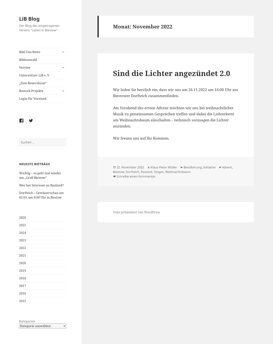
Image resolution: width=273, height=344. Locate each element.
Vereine (25, 67)
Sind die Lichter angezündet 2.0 (171, 73)
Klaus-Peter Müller (164, 167)
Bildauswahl (28, 60)
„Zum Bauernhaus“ (32, 83)
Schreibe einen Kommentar (136, 176)
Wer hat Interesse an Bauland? (41, 185)
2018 (22, 278)
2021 (22, 255)
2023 (22, 240)
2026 (22, 217)
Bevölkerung (193, 167)
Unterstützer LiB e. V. (34, 75)
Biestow (118, 172)
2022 (22, 248)
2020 (22, 263)
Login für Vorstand (32, 99)
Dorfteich (132, 172)
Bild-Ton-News (29, 52)
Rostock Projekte (31, 91)
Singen (159, 172)
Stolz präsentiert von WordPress (136, 212)
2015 (22, 301)
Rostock (146, 172)
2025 (22, 225)
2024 (22, 233)
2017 (22, 286)
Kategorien (27, 321)
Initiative (209, 167)
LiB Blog (29, 18)
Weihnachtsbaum (178, 172)
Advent (227, 167)
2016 (22, 293)
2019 (22, 271)
